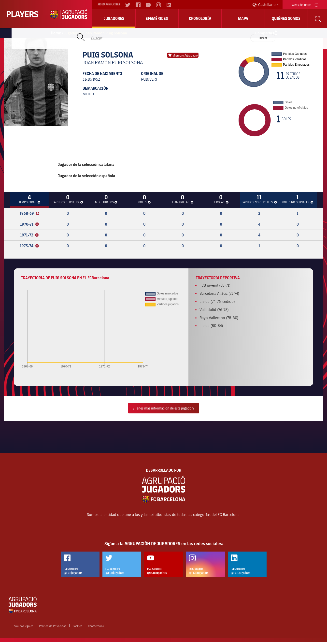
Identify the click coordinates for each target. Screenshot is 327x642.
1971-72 (29, 235)
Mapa (243, 18)
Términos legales (23, 625)
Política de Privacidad (53, 625)
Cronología (200, 18)
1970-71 (29, 224)
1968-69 (29, 213)
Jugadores (114, 18)
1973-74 (29, 245)
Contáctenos (96, 625)
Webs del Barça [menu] (305, 4)
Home (56, 32)
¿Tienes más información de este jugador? (163, 408)
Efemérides (157, 18)
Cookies (77, 625)
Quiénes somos (286, 18)
